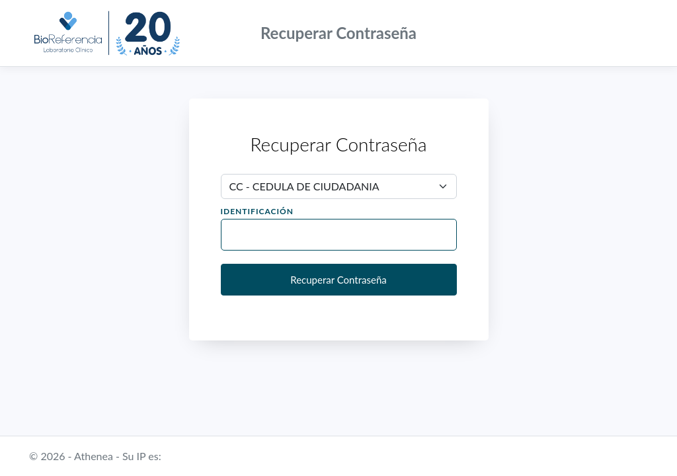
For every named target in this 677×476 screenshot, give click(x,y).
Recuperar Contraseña (338, 280)
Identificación (257, 211)
